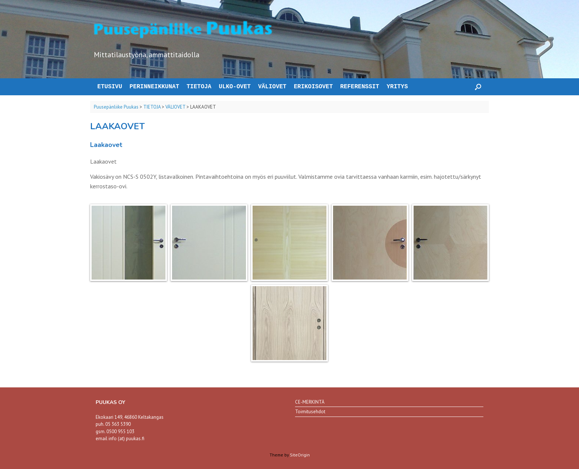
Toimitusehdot (310, 411)
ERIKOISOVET (313, 86)
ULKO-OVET (234, 86)
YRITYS (397, 86)
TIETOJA (198, 86)
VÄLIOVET (272, 86)
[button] (478, 86)
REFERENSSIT (359, 86)
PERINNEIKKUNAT (154, 86)
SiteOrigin (300, 455)
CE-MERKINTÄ (310, 402)
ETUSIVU (108, 86)
